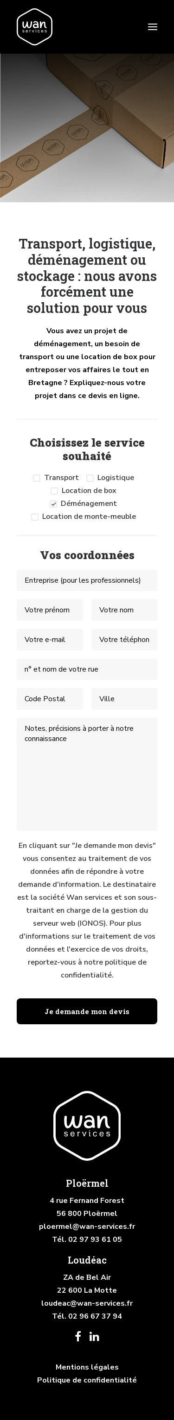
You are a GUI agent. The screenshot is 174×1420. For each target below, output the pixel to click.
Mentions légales (87, 1367)
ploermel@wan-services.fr (87, 1226)
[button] (152, 27)
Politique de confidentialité (87, 1380)
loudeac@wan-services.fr (87, 1303)
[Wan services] (34, 26)
